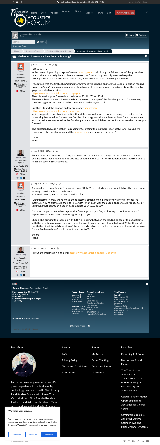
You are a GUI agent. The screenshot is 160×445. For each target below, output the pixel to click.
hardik (90, 294)
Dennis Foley (20, 157)
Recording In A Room (132, 354)
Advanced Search (20, 46)
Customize (16, 434)
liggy (116, 295)
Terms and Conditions (74, 366)
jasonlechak (119, 297)
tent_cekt (91, 296)
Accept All (49, 434)
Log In (130, 35)
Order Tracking (100, 360)
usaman (117, 314)
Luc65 (90, 309)
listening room (86, 72)
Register (141, 35)
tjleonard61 (119, 306)
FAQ (64, 354)
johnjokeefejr (120, 301)
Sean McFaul (92, 300)
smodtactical (93, 311)
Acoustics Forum (33, 51)
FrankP (21, 71)
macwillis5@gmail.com (97, 314)
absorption (90, 108)
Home (17, 51)
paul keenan (119, 299)
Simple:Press (78, 326)
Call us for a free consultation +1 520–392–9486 (80, 2)
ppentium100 (120, 310)
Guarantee (98, 372)
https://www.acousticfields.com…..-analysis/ (93, 252)
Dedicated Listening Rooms (59, 51)
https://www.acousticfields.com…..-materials (56, 111)
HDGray (117, 312)
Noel (89, 298)
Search (41, 42)
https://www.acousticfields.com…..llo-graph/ (56, 93)
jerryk (116, 303)
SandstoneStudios (95, 303)
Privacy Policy (70, 360)
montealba (92, 305)
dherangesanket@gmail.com (127, 308)
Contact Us (68, 372)
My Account (98, 354)
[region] (32, 423)
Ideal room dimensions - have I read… (93, 51)
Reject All (33, 434)
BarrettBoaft (93, 307)
